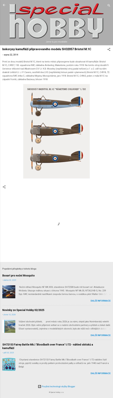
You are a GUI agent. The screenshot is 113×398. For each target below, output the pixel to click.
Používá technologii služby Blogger (56, 386)
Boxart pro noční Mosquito (18, 275)
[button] (109, 50)
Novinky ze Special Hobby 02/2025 (23, 310)
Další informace (101, 300)
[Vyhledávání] (109, 5)
